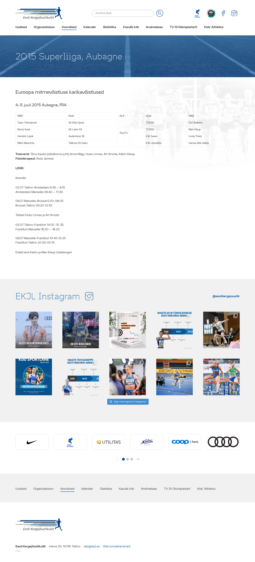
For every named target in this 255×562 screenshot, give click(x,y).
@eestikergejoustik (226, 296)
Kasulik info (131, 27)
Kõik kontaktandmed (116, 546)
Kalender (89, 27)
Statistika (109, 27)
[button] (123, 459)
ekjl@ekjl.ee (92, 546)
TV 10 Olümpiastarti (183, 27)
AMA (18, 551)
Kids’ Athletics (214, 27)
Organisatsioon (44, 27)
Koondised (69, 27)
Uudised (21, 27)
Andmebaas (154, 27)
